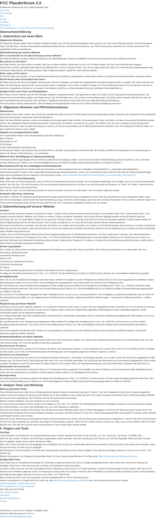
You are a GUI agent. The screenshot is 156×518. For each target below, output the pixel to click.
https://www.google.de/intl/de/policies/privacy (118, 456)
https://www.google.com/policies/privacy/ (17, 483)
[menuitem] (2, 16)
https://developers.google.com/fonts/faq (71, 480)
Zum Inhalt (4, 10)
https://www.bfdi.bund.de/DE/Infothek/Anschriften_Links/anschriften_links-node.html (99, 175)
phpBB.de (30, 513)
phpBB (14, 510)
